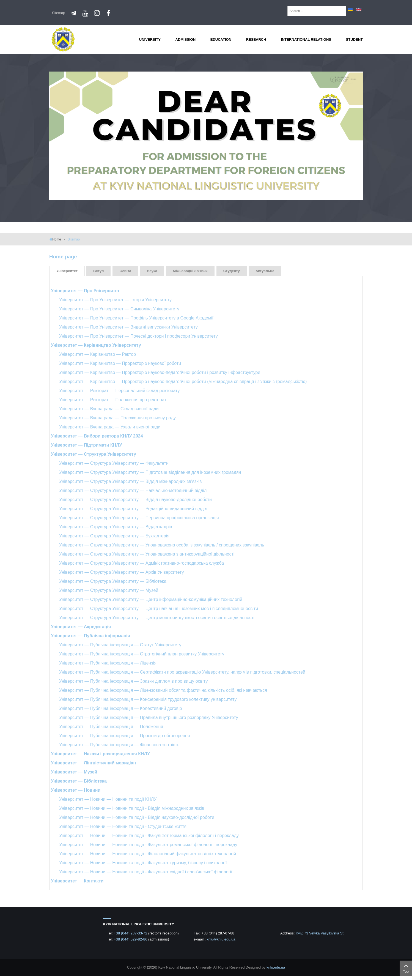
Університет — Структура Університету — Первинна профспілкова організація (139, 517)
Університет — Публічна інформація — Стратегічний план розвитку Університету (141, 654)
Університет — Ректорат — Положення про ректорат (112, 399)
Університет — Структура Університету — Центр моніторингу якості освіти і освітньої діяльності (156, 617)
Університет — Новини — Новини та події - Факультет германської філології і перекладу (149, 835)
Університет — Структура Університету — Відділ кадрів (115, 526)
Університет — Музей (74, 772)
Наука (152, 271)
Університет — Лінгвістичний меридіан (93, 763)
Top (406, 968)
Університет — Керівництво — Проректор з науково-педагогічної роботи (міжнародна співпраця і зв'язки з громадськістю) (183, 381)
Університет (67, 271)
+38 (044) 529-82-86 (131, 939)
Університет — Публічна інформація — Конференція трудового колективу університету (148, 699)
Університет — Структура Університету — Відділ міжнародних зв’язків (130, 481)
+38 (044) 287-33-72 (131, 933)
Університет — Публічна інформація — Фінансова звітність (119, 744)
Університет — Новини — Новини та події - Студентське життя (122, 826)
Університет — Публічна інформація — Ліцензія (107, 663)
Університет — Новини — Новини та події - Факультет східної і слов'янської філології (145, 872)
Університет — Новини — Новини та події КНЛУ (107, 799)
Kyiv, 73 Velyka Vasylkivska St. (320, 933)
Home (56, 239)
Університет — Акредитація (81, 626)
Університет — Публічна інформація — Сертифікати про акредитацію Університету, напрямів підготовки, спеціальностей (182, 672)
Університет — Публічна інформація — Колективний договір (120, 708)
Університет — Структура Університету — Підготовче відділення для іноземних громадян (150, 472)
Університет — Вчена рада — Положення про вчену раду (117, 417)
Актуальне (265, 271)
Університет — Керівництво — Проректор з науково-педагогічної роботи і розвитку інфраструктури (159, 372)
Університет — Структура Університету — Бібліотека (112, 581)
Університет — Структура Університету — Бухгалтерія (114, 536)
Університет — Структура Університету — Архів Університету (121, 572)
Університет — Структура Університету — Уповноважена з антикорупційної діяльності (146, 554)
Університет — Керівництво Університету (96, 345)
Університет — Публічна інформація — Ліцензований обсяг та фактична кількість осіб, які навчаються (163, 690)
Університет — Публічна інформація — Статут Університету (120, 645)
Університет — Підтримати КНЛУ (86, 445)
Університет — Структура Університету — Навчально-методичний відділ (133, 490)
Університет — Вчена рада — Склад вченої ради (109, 408)
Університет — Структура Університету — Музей (108, 590)
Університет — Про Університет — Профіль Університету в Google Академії (136, 318)
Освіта (125, 271)
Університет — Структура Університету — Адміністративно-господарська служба (141, 563)
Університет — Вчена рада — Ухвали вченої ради (109, 427)
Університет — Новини (75, 790)
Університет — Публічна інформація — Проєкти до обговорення (124, 735)
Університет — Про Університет (85, 290)
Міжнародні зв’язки (190, 271)
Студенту (231, 271)
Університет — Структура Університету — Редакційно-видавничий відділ (133, 508)
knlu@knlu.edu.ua (221, 939)
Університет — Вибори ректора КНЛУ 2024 (97, 436)
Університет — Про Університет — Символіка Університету (119, 309)
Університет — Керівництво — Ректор (97, 354)
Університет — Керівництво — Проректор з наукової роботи (120, 363)
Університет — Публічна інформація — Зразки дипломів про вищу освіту (133, 681)
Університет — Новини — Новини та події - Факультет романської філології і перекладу (148, 844)
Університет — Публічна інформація (90, 635)
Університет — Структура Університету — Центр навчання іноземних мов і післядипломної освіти (158, 608)
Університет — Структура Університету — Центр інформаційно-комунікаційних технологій (150, 599)
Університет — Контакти (77, 881)
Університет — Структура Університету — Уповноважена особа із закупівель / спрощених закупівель (161, 545)
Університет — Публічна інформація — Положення (111, 726)
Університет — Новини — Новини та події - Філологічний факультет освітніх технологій (147, 853)
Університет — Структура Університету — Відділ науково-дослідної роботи (135, 499)
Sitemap (58, 13)
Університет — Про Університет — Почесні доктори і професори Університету (138, 336)
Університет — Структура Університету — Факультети (114, 463)
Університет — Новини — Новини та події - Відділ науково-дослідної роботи (136, 817)
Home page (63, 256)
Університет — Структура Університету (93, 454)
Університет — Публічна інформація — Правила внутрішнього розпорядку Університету (148, 717)
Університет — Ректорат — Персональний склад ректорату (119, 390)
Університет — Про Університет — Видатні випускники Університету (128, 327)
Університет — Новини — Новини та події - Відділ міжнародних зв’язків (131, 808)
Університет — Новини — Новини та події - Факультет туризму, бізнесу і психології (143, 862)
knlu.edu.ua (276, 967)
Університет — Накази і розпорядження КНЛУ (100, 753)
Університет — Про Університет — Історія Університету (115, 299)
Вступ (98, 271)
